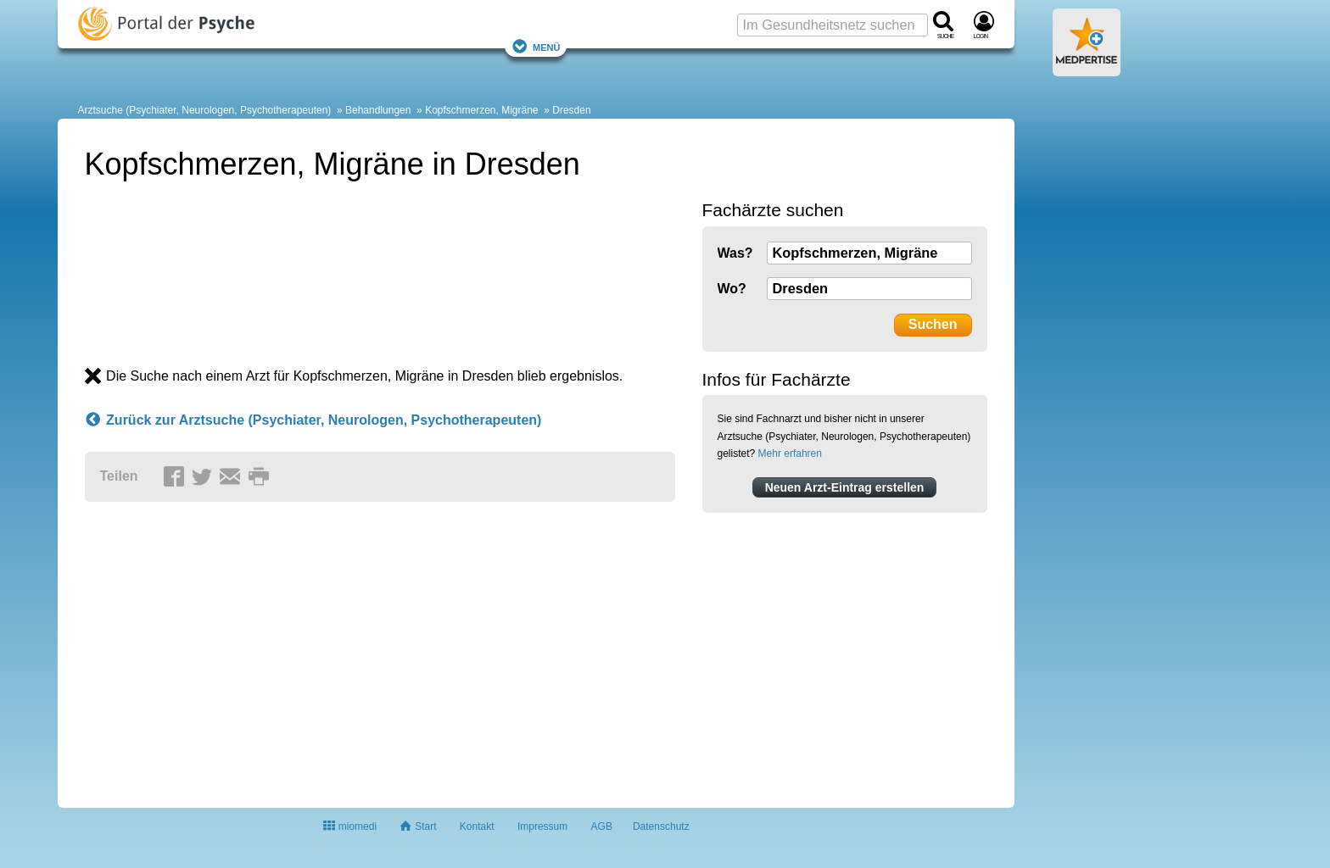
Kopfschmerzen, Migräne (481, 110)
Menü (536, 46)
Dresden (571, 110)
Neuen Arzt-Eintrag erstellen (845, 487)
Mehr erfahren (790, 453)
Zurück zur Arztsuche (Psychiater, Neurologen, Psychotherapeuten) (313, 420)
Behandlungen (378, 110)
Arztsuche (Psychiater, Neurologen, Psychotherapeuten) (205, 110)
